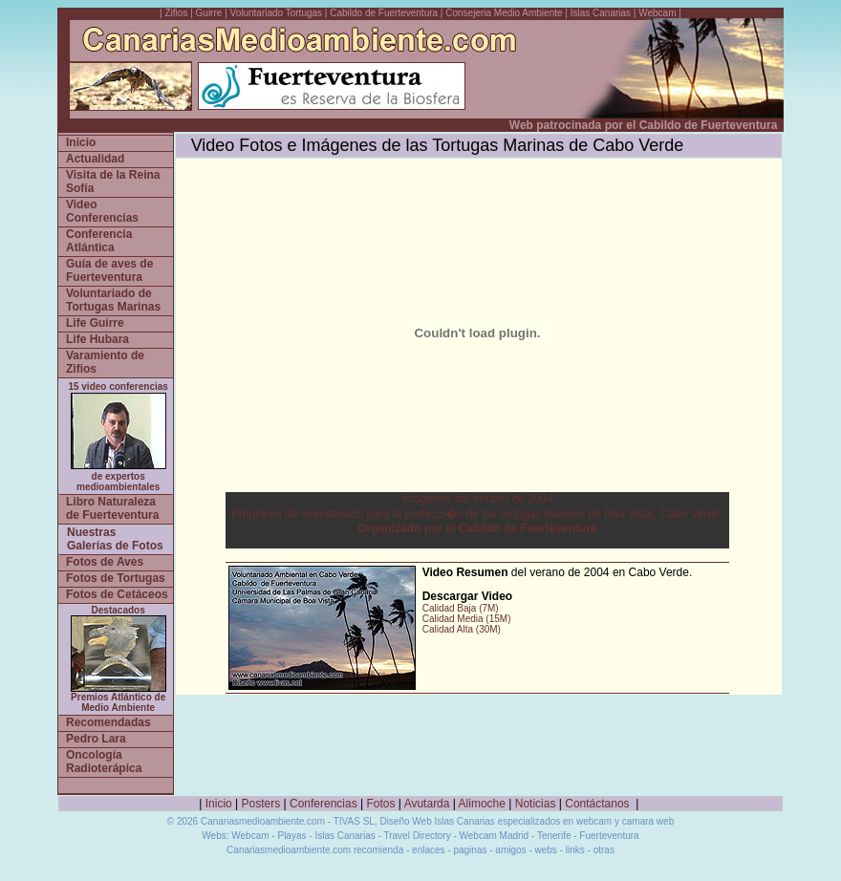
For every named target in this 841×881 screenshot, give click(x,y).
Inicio (218, 803)
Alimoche (482, 803)
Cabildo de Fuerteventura (384, 13)
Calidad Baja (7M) (460, 608)
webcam (594, 821)
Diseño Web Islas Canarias (436, 821)
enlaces (428, 850)
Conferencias (323, 803)
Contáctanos (597, 803)
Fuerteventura (608, 835)
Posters (261, 803)
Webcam (657, 13)
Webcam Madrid (494, 835)
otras (604, 850)
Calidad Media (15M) (466, 618)
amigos (510, 850)
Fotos (381, 803)
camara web (648, 821)
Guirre (211, 13)
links (575, 850)
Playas (291, 835)
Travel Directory (416, 835)
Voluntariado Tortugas (276, 13)
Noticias (535, 803)
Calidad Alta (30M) (461, 629)
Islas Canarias (601, 13)
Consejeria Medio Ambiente (503, 13)
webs (546, 850)
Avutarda (427, 803)
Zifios (176, 13)
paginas (469, 850)
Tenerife (554, 835)
